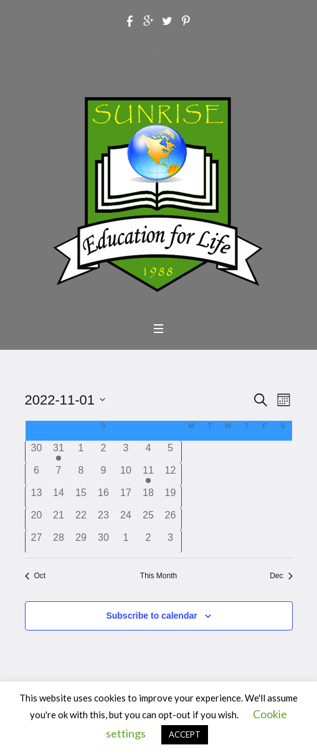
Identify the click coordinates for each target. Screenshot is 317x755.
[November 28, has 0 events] (58, 541)
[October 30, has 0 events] (36, 452)
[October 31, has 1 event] (58, 452)
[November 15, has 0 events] (81, 496)
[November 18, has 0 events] (148, 496)
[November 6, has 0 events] (36, 474)
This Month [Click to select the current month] (158, 575)
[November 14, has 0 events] (58, 496)
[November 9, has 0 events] (103, 474)
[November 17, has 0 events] (126, 496)
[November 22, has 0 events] (81, 519)
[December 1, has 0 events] (126, 541)
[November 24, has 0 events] (126, 519)
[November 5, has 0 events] (170, 452)
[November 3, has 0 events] (126, 452)
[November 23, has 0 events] (103, 519)
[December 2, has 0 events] (148, 541)
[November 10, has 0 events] (126, 474)
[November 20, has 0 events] (36, 519)
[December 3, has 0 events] (170, 541)
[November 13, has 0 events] (36, 496)
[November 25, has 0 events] (148, 519)
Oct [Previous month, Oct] (35, 575)
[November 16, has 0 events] (103, 496)
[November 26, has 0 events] (170, 519)
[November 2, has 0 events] (103, 452)
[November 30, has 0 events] (103, 541)
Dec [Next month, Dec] (281, 575)
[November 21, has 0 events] (58, 519)
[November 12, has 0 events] (170, 474)
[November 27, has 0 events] (36, 541)
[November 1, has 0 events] (81, 452)
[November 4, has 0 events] (148, 452)
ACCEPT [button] (185, 734)
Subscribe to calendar (151, 616)
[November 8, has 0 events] (81, 474)
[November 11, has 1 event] (148, 474)
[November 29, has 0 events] (81, 541)
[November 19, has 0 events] (170, 496)
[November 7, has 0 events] (58, 474)
